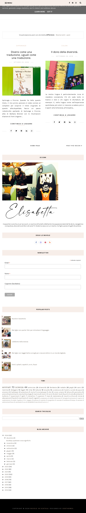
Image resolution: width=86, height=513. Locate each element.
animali (6, 387)
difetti (51, 398)
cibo (49, 392)
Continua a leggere (21, 124)
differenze (21, 46)
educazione (6, 398)
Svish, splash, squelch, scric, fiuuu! (24, 365)
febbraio (9, 461)
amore (4, 394)
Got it (49, 12)
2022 (7, 469)
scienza (19, 387)
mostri (43, 394)
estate (14, 400)
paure (80, 390)
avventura (24, 392)
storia (80, 396)
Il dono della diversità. (64, 52)
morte (32, 392)
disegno (14, 390)
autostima (12, 394)
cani (79, 387)
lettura (69, 392)
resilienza (67, 400)
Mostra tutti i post (63, 35)
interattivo (31, 396)
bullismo (5, 396)
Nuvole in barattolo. (19, 319)
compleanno (44, 398)
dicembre (10, 438)
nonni (50, 394)
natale (63, 387)
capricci (80, 398)
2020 (7, 474)
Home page (35, 145)
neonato (59, 400)
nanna (5, 390)
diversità (42, 387)
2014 (6, 490)
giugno (9, 451)
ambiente (78, 394)
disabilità (30, 402)
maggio (9, 454)
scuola (47, 390)
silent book (58, 394)
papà (71, 387)
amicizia (31, 387)
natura (38, 390)
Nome (7, 274)
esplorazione (6, 400)
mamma (37, 394)
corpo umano (59, 392)
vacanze (80, 400)
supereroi (40, 396)
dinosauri (58, 398)
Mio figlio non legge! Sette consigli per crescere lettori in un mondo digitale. (39, 353)
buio (12, 402)
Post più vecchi (73, 145)
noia (65, 396)
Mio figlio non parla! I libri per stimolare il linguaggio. (30, 330)
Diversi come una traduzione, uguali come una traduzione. (21, 54)
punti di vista (69, 394)
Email (7, 263)
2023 (7, 467)
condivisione (57, 390)
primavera (73, 398)
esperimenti (15, 396)
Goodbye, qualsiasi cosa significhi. (18, 441)
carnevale (18, 402)
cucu (24, 402)
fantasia (53, 387)
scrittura (72, 396)
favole (14, 398)
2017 (6, 482)
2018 (6, 480)
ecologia (29, 394)
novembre (10, 443)
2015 (6, 487)
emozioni (5, 392)
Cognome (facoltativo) (12, 284)
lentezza (36, 400)
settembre (10, 448)
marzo (9, 459)
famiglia (65, 398)
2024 (7, 435)
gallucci (20, 400)
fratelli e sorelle (69, 390)
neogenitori (51, 400)
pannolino (78, 392)
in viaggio (28, 400)
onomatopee (41, 392)
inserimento (22, 398)
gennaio (9, 464)
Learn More (40, 12)
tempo (73, 400)
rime (30, 390)
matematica (57, 396)
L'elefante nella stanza (20, 342)
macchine (38, 402)
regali (23, 390)
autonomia (5, 402)
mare (48, 396)
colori (64, 46)
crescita (21, 394)
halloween (15, 392)
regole (36, 398)
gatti (23, 396)
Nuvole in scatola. (39, 508)
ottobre (9, 446)
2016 (6, 485)
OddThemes (67, 508)
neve (30, 398)
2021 (6, 472)
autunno (45, 402)
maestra (43, 400)
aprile (8, 456)
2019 (6, 477)
